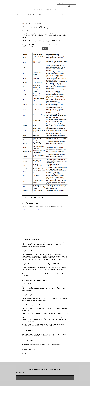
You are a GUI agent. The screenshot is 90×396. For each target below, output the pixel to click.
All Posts (18, 15)
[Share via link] (25, 353)
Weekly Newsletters (43, 15)
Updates (62, 15)
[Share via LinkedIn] (22, 353)
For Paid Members (32, 15)
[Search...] (66, 3)
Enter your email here (20, 372)
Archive (24, 15)
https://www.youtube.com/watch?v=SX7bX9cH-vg (32, 209)
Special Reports (54, 15)
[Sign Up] (45, 378)
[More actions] (67, 23)
